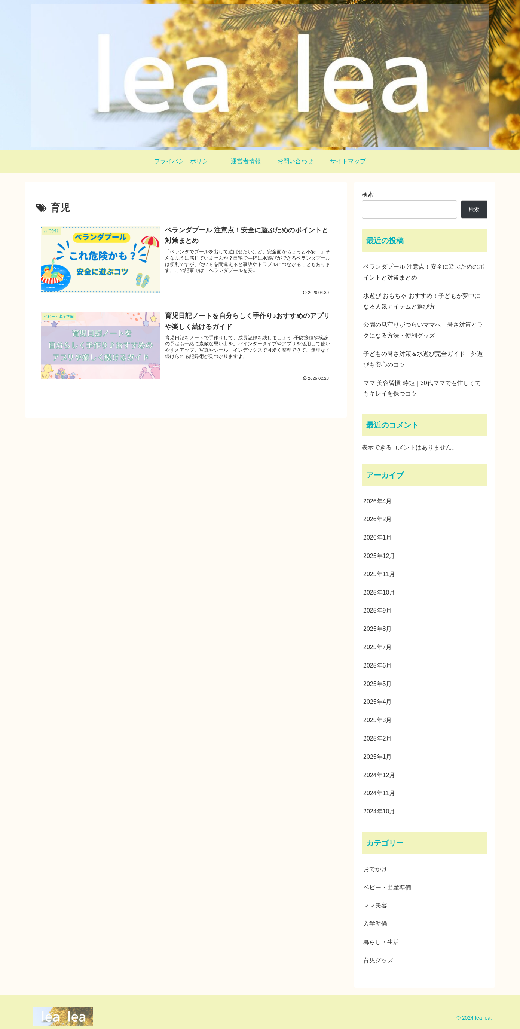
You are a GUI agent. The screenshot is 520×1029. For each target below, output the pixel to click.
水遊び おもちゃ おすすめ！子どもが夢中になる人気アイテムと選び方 (421, 301)
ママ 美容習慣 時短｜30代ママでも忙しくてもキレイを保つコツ (422, 388)
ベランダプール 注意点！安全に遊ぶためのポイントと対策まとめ (423, 272)
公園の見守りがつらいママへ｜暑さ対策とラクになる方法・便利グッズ (423, 330)
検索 (368, 194)
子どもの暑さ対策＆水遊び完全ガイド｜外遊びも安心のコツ (423, 359)
